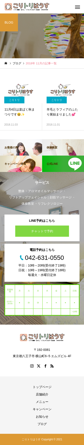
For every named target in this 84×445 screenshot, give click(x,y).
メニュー (42, 402)
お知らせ (42, 416)
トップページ (42, 387)
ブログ (42, 424)
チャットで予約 (42, 231)
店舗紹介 (42, 394)
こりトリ (14, 100)
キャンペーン (42, 409)
